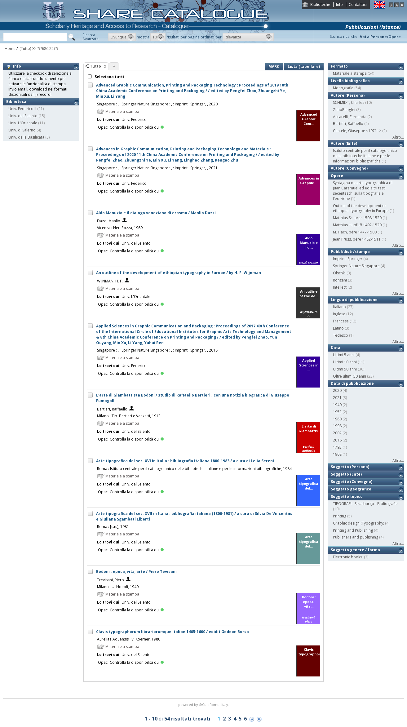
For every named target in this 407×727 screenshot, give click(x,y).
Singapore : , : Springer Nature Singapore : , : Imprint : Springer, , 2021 (157, 168)
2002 (337, 433)
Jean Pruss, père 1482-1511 (357, 239)
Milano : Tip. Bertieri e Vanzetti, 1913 (129, 416)
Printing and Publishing (353, 530)
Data (335, 347)
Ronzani (340, 280)
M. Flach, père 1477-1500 (355, 232)
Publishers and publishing (355, 537)
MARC (273, 66)
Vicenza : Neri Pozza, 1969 (120, 227)
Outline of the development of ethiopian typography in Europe (361, 208)
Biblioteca (16, 101)
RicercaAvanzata (90, 37)
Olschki (339, 273)
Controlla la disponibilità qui (137, 127)
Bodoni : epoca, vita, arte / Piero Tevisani (136, 571)
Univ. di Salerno (22, 130)
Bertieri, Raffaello (112, 409)
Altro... (398, 137)
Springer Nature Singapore (356, 265)
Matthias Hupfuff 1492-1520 (357, 225)
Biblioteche (320, 4)
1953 (337, 411)
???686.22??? (47, 48)
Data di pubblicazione (352, 383)
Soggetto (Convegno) (351, 481)
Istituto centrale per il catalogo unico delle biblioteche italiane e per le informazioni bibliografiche (365, 156)
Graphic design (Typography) (358, 523)
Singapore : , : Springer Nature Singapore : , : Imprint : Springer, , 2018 (157, 350)
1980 (337, 419)
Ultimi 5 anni (344, 354)
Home (10, 48)
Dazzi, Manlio (108, 221)
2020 (337, 390)
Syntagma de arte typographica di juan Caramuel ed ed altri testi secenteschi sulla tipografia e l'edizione (362, 190)
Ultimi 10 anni (345, 362)
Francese (341, 321)
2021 (337, 397)
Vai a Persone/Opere (380, 36)
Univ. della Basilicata (26, 137)
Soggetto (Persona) (350, 466)
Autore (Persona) (348, 95)
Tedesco (340, 335)
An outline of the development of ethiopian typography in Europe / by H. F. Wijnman (178, 272)
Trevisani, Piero (110, 580)
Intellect (340, 287)
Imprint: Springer (347, 258)
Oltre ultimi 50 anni (349, 376)
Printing (339, 516)
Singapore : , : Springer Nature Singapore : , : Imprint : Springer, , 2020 (157, 104)
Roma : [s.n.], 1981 (113, 526)
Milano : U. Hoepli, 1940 (118, 586)
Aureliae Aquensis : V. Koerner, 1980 (128, 639)
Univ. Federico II (22, 108)
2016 (337, 440)
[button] (122, 37)
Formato (339, 66)
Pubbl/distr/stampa (350, 251)
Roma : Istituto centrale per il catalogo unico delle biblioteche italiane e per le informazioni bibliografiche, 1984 (194, 468)
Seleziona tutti (109, 76)
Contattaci (358, 4)
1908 (337, 454)
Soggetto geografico (351, 489)
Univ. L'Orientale (22, 123)
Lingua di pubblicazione (354, 299)
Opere (337, 175)
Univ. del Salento (23, 115)
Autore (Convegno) (349, 168)
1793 (337, 447)
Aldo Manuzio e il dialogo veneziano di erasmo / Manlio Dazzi (156, 212)
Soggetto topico (347, 496)
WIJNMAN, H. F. (110, 281)
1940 (337, 404)
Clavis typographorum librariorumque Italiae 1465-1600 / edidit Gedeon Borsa (172, 631)
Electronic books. (348, 557)
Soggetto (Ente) (346, 474)
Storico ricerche (343, 36)
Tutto (95, 66)
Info (339, 4)
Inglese (339, 314)
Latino (338, 328)
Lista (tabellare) (304, 66)
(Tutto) (25, 48)
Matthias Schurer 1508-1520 (357, 217)
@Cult (204, 704)
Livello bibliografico (350, 80)
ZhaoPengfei (344, 109)
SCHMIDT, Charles (348, 102)
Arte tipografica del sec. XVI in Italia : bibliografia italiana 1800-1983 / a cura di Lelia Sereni (185, 460)
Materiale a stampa (350, 73)
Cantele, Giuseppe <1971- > (357, 130)
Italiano (339, 306)
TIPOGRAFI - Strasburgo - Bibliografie (365, 503)
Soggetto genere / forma (355, 549)
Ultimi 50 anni (345, 369)
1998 (337, 425)
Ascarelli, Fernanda (349, 116)
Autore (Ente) (344, 143)
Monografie (343, 88)
